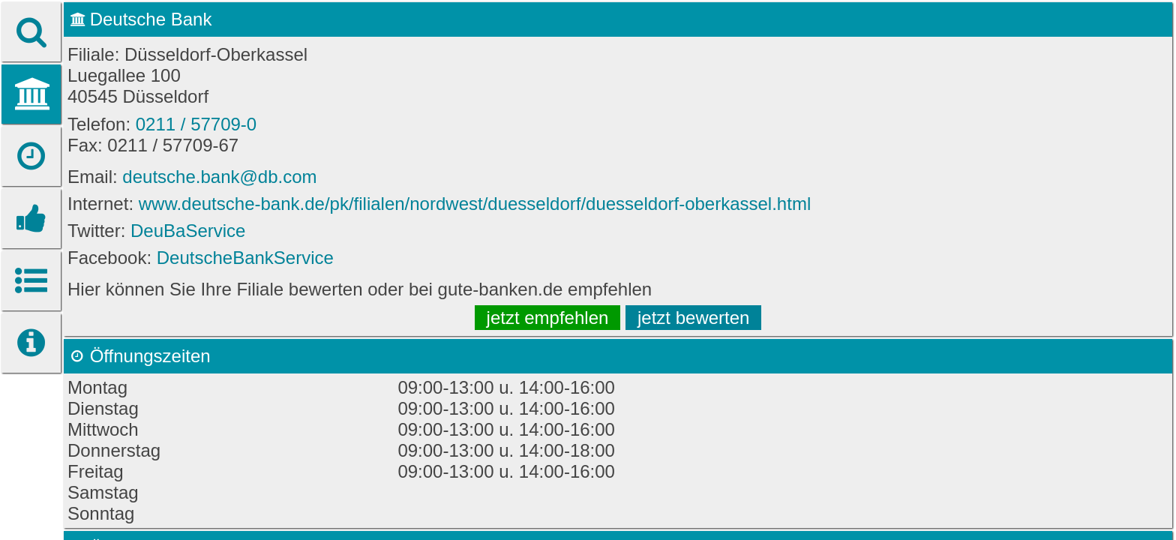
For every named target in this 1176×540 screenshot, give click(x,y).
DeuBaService (187, 230)
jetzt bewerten (693, 318)
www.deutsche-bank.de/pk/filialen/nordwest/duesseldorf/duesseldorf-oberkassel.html (475, 204)
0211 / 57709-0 (196, 124)
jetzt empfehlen (548, 318)
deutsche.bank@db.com (219, 176)
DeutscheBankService (245, 258)
